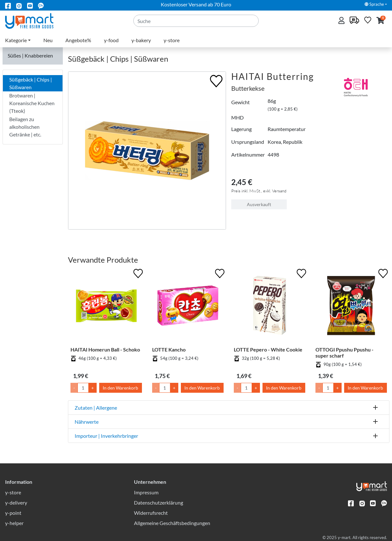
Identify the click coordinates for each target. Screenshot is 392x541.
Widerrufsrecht (151, 513)
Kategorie (16, 40)
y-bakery (141, 40)
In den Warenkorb (120, 387)
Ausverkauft (259, 204)
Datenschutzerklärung (158, 502)
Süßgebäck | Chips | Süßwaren (30, 83)
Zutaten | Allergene (96, 408)
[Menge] (83, 388)
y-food (111, 40)
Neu (48, 40)
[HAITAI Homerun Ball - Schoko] (106, 306)
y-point (13, 513)
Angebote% (78, 40)
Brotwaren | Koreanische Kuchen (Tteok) (32, 103)
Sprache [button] (374, 4)
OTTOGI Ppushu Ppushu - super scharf (344, 352)
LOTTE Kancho (169, 349)
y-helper (14, 523)
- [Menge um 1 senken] (74, 387)
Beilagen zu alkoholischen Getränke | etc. (25, 126)
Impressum (146, 492)
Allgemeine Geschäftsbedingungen (172, 523)
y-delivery (16, 502)
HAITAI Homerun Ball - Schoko (105, 349)
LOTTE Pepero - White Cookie (268, 349)
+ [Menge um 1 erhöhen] (92, 387)
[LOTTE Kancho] (188, 306)
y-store (172, 40)
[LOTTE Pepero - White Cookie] (269, 306)
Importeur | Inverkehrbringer (106, 436)
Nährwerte (87, 422)
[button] (380, 20)
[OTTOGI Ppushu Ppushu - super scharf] (351, 306)
